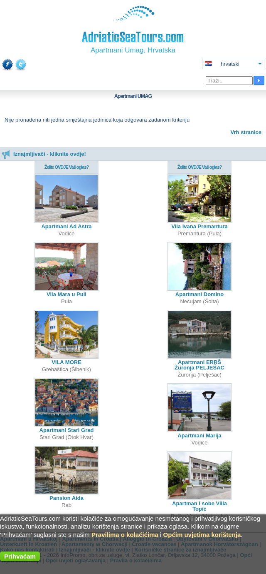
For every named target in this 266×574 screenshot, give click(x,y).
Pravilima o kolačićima (124, 534)
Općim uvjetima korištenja (202, 534)
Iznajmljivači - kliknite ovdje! (44, 154)
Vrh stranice (246, 132)
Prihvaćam (20, 556)
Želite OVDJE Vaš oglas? (66, 167)
